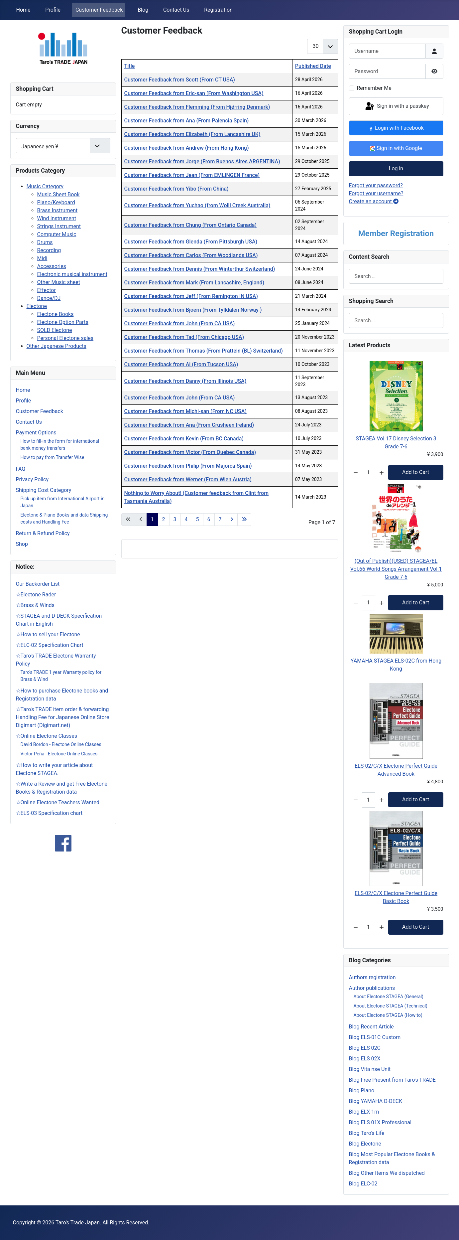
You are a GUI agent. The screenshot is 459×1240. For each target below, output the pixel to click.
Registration (218, 10)
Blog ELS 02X (365, 1058)
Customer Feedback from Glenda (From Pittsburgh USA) (191, 241)
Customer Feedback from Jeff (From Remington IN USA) (191, 296)
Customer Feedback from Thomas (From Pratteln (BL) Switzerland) (203, 351)
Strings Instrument (59, 226)
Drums (45, 242)
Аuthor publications (372, 988)
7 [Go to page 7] (220, 519)
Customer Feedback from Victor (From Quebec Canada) (190, 452)
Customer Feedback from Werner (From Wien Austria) (188, 479)
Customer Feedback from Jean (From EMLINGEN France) (192, 175)
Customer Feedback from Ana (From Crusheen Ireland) (189, 425)
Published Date (313, 66)
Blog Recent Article (371, 1026)
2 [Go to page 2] (163, 519)
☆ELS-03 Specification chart (49, 813)
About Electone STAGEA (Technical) (391, 1005)
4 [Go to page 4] (186, 519)
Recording (49, 250)
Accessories (51, 266)
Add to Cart (415, 472)
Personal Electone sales (65, 338)
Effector (46, 290)
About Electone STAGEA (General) (388, 996)
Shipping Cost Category (43, 490)
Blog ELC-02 (363, 1183)
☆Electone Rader (36, 594)
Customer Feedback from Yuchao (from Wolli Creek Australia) (197, 205)
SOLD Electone (54, 330)
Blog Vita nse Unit (370, 1069)
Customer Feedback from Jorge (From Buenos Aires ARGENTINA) (202, 161)
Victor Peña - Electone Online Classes (59, 753)
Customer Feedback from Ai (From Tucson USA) (181, 364)
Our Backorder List (38, 584)
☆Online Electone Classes (46, 736)
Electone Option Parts (62, 322)
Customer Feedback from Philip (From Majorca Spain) (188, 466)
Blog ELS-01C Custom (375, 1037)
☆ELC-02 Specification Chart (49, 645)
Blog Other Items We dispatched (387, 1173)
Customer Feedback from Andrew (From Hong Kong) (186, 148)
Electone (37, 306)
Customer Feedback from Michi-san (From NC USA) (185, 411)
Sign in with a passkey (396, 106)
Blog (143, 10)
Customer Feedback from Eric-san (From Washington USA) (194, 93)
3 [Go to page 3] (174, 519)
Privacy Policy (32, 479)
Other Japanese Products (56, 346)
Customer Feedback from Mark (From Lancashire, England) (194, 282)
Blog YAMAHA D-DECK (375, 1101)
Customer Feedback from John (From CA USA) (179, 323)
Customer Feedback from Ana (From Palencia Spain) (186, 120)
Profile (52, 10)
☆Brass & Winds (35, 605)
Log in (396, 168)
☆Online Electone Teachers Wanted (57, 802)
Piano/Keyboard (56, 202)
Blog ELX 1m (364, 1112)
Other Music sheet (58, 282)
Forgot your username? (376, 193)
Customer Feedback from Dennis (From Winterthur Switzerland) (199, 269)
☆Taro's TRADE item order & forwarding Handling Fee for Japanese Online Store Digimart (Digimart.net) (62, 717)
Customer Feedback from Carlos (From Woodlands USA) (191, 255)
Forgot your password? (376, 185)
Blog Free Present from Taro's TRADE (392, 1080)
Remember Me (374, 88)
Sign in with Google (396, 148)
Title (129, 66)
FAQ (21, 469)
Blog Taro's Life (367, 1133)
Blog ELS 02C (365, 1048)
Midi (42, 258)
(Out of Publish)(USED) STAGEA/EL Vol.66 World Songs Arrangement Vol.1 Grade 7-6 (396, 569)
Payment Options (36, 432)
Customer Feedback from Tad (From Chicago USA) (184, 337)
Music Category (45, 186)
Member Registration (396, 233)
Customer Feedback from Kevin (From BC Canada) (184, 438)
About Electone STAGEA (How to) (388, 1015)
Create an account (374, 201)
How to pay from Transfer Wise (52, 457)
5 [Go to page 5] (197, 519)
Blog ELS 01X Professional (380, 1122)
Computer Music (56, 234)
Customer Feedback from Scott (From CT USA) (179, 80)
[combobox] (396, 276)
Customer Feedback (99, 10)
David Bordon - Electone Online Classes (61, 744)
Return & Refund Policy (43, 533)
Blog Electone (365, 1144)
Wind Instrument (56, 218)
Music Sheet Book (58, 194)
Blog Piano (362, 1090)
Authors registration (372, 977)
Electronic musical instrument (72, 274)
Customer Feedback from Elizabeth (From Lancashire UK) (192, 134)
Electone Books (55, 314)
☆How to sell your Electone (48, 634)
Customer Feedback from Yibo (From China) (176, 189)
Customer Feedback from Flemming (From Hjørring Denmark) (197, 107)
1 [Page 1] (152, 519)
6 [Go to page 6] (208, 519)
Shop (22, 544)
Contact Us (176, 10)
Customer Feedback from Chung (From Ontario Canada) (190, 225)
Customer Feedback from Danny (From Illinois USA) (185, 381)
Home (23, 10)
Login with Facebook (396, 128)
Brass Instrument (57, 210)
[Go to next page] (232, 519)
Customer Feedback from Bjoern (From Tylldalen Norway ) (193, 310)
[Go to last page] (244, 519)
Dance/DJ (49, 298)
